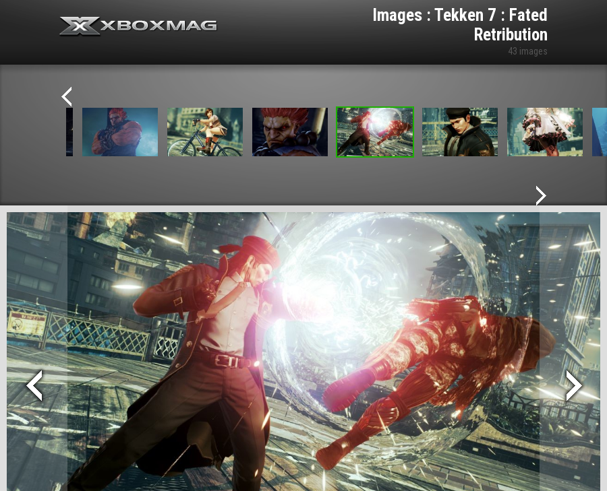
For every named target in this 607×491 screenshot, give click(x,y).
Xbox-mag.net (138, 27)
